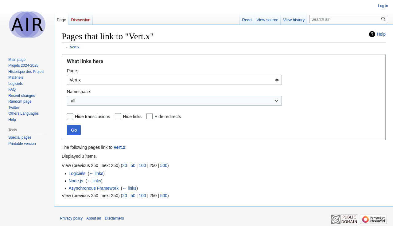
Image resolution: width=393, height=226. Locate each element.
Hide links (132, 116)
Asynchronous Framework (93, 188)
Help (381, 34)
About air (93, 218)
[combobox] (174, 80)
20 (124, 165)
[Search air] (348, 19)
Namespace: (79, 91)
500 (163, 165)
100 (142, 165)
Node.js (75, 180)
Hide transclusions (92, 116)
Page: (72, 70)
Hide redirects (167, 116)
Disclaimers (114, 218)
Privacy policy (71, 218)
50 (132, 165)
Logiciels (76, 173)
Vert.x (74, 47)
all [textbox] (73, 100)
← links (96, 173)
